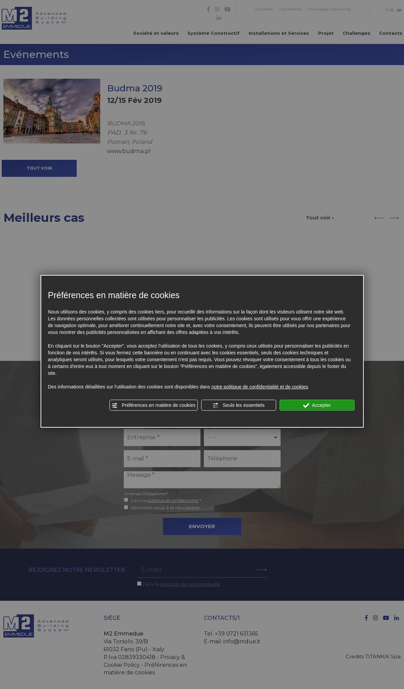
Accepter (317, 405)
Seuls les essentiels (238, 405)
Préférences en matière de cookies (153, 405)
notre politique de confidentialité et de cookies (259, 386)
